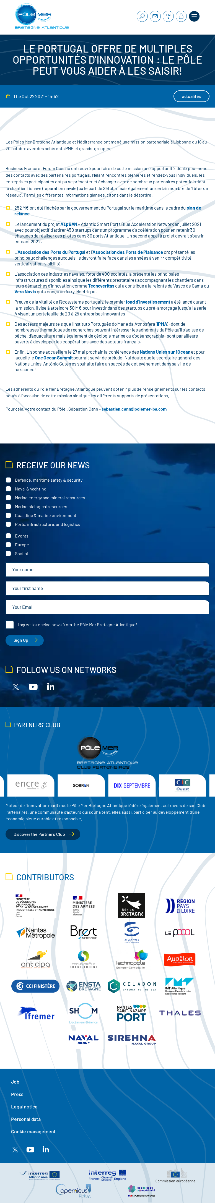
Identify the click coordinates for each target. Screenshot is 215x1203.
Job (15, 1082)
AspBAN (68, 224)
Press (17, 1094)
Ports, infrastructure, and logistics (47, 524)
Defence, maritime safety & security (48, 479)
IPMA (162, 324)
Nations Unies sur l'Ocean (165, 351)
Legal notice (24, 1106)
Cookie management (33, 1131)
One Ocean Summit (53, 357)
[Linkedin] (50, 686)
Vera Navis (25, 291)
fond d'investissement (148, 301)
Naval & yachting (30, 488)
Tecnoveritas (101, 285)
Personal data (26, 1119)
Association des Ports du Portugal (51, 252)
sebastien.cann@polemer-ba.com (134, 408)
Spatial (21, 553)
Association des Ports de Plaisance (127, 252)
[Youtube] (33, 686)
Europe (22, 544)
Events (22, 535)
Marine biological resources (41, 506)
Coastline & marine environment (45, 515)
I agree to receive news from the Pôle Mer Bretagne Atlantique (77, 624)
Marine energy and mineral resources (50, 497)
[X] (15, 686)
